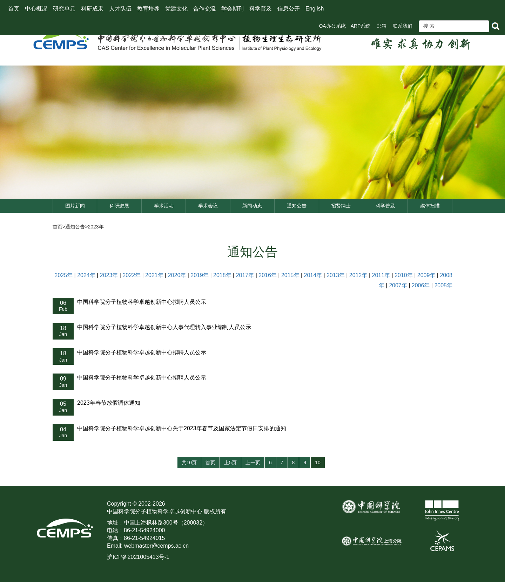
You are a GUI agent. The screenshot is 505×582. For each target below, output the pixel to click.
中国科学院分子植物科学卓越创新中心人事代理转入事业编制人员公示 (164, 327)
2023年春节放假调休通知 (108, 403)
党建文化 (176, 9)
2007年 (398, 285)
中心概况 (36, 9)
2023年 (95, 227)
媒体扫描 (430, 205)
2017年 (245, 275)
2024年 (86, 275)
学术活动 (164, 205)
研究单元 (64, 9)
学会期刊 (232, 9)
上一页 (252, 462)
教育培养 (148, 9)
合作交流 (204, 9)
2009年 (426, 275)
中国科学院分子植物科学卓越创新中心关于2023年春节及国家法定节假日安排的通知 (181, 428)
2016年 (267, 275)
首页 (13, 9)
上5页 (230, 462)
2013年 (335, 275)
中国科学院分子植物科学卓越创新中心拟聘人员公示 (141, 302)
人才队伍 (120, 9)
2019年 (199, 275)
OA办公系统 (332, 26)
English (314, 9)
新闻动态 (252, 205)
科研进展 (119, 205)
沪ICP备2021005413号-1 (138, 557)
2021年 (154, 275)
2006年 (421, 285)
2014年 (313, 275)
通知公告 (297, 205)
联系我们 (402, 26)
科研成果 (92, 9)
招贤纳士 (341, 205)
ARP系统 (361, 26)
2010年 (404, 275)
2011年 (381, 275)
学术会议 (208, 205)
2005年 (443, 285)
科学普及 (260, 9)
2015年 (290, 275)
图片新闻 (75, 205)
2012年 (358, 275)
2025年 (64, 275)
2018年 (222, 275)
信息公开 (288, 9)
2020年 (177, 275)
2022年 (131, 275)
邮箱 (381, 26)
